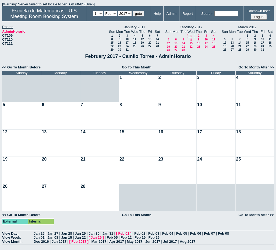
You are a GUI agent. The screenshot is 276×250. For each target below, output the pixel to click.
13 (149, 39)
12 (142, 39)
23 (119, 46)
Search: (207, 14)
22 (112, 46)
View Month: (12, 241)
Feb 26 (154, 237)
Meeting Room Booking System (44, 16)
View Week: (11, 237)
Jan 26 (39, 233)
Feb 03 (153, 233)
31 (127, 49)
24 (127, 46)
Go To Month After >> (256, 67)
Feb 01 (123, 233)
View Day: (10, 233)
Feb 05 (181, 233)
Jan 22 (80, 237)
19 (142, 42)
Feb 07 (209, 233)
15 (112, 42)
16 (119, 42)
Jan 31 (107, 233)
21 (157, 42)
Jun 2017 (152, 241)
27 (149, 46)
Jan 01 (39, 237)
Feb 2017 (79, 241)
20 (149, 42)
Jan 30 (94, 233)
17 (127, 42)
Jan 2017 (59, 241)
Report (187, 14)
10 (127, 39)
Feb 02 (139, 233)
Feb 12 (126, 237)
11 (134, 39)
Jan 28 (66, 233)
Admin (171, 14)
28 (157, 46)
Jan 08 (52, 237)
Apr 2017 (116, 241)
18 (134, 42)
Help (157, 14)
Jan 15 (66, 237)
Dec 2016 (41, 241)
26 (142, 46)
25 (134, 46)
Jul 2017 (170, 241)
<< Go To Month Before (21, 67)
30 (119, 49)
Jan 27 (52, 233)
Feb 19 (140, 237)
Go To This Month (136, 67)
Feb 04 (167, 233)
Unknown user (258, 11)
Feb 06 (195, 233)
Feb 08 (223, 233)
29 (112, 49)
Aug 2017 (187, 241)
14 (157, 39)
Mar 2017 (99, 241)
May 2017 (135, 241)
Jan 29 (80, 233)
